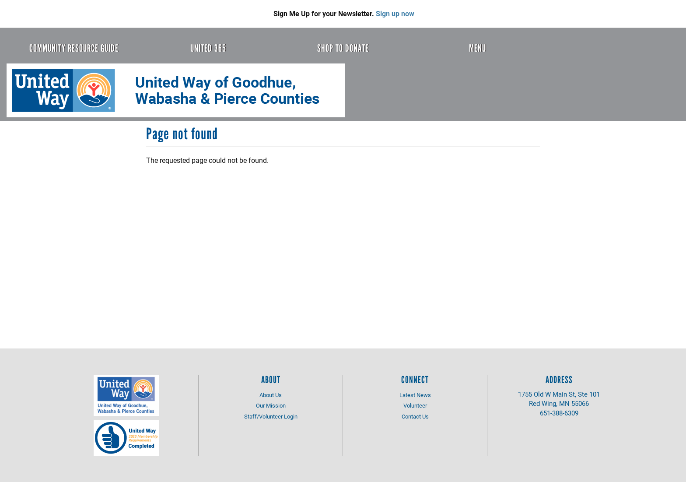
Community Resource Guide (74, 48)
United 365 (208, 48)
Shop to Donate (343, 48)
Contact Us (415, 416)
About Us (270, 395)
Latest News (415, 395)
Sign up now (395, 13)
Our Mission (271, 405)
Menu (477, 48)
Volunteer (415, 405)
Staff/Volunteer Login (271, 416)
